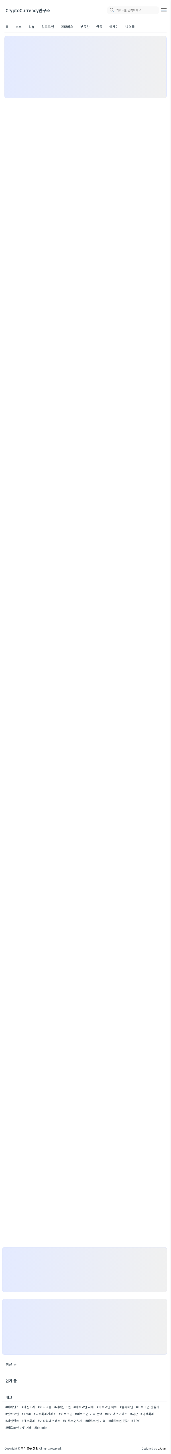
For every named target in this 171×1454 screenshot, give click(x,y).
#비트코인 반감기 (147, 1407)
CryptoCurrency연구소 (28, 11)
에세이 (114, 26)
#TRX (135, 1420)
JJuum (162, 1448)
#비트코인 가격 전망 (88, 1414)
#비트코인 (65, 1414)
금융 (99, 26)
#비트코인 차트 (107, 1407)
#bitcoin (40, 1427)
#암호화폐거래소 (45, 1414)
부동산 (85, 26)
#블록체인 (126, 1407)
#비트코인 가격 (95, 1420)
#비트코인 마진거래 (18, 1427)
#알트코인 (12, 1414)
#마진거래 (28, 1407)
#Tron (26, 1414)
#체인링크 (12, 1420)
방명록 (130, 26)
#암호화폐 (28, 1420)
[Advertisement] (85, 67)
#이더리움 (44, 1407)
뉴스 (18, 26)
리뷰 (31, 26)
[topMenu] (164, 9)
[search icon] (111, 10)
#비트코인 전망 (118, 1420)
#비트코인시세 (72, 1420)
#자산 (134, 1414)
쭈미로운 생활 (29, 1448)
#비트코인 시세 (83, 1407)
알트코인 (47, 26)
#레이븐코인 (62, 1407)
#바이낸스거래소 (116, 1414)
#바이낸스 (12, 1407)
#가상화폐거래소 (49, 1420)
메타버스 (67, 26)
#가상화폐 (147, 1414)
